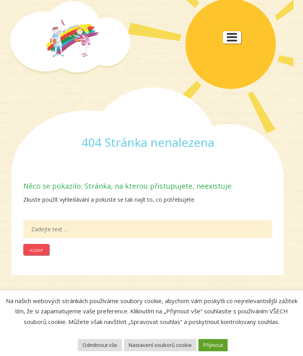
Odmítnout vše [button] (99, 345)
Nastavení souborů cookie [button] (160, 345)
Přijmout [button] (213, 345)
